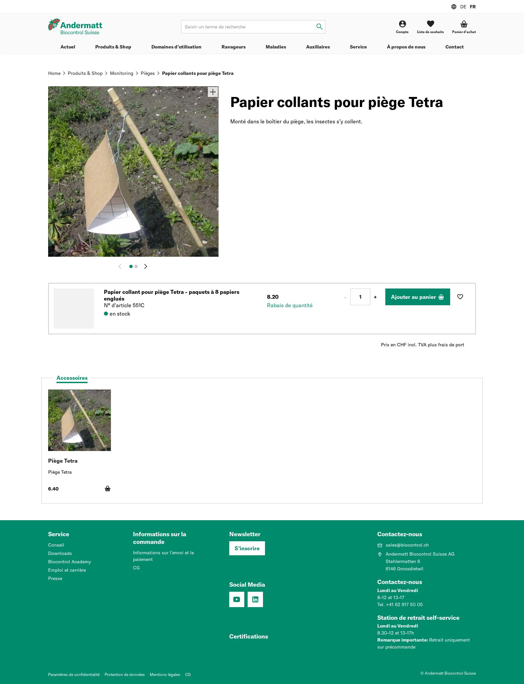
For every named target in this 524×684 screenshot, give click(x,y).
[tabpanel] (262, 443)
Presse (55, 578)
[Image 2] (136, 266)
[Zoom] (213, 92)
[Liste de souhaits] (430, 27)
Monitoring (121, 73)
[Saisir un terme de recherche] (319, 27)
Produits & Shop (113, 47)
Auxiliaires (318, 47)
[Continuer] (146, 266)
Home (54, 73)
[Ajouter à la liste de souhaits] (460, 297)
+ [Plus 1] (375, 297)
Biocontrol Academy (69, 562)
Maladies (276, 47)
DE (463, 7)
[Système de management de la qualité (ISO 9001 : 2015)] (283, 638)
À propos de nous (406, 47)
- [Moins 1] (345, 297)
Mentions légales (165, 674)
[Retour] (121, 266)
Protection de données (125, 674)
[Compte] (402, 27)
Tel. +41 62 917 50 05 (400, 604)
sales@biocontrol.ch (403, 545)
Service (358, 47)
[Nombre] (360, 297)
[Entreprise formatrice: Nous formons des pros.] (246, 638)
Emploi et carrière (67, 570)
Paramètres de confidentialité (74, 674)
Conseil (56, 545)
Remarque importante (402, 640)
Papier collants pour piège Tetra (198, 73)
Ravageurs (234, 47)
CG (136, 568)
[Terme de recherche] (253, 26)
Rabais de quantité (290, 305)
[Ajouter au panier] (417, 297)
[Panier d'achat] (464, 27)
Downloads (60, 553)
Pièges (148, 73)
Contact (454, 47)
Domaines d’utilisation (176, 47)
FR (473, 7)
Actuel (67, 47)
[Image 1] (131, 266)
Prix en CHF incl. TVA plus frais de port (422, 345)
